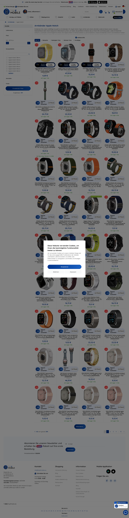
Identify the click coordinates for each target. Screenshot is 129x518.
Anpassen (73, 272)
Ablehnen (56, 272)
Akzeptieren (64, 267)
